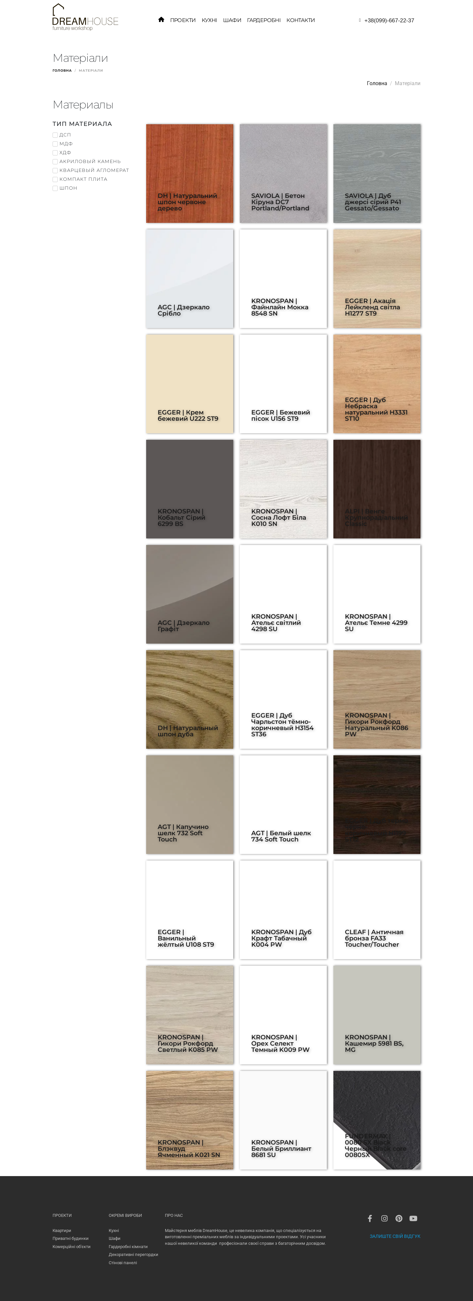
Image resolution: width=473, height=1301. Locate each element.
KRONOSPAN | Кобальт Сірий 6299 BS (181, 517)
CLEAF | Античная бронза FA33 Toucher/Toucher (374, 938)
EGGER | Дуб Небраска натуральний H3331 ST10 (376, 409)
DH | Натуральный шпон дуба (188, 731)
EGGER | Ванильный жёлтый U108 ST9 (186, 938)
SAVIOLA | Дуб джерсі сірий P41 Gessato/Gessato (373, 202)
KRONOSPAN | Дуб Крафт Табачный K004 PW (281, 938)
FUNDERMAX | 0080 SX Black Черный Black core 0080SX (376, 1145)
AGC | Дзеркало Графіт (184, 626)
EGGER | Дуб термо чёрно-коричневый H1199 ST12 (376, 829)
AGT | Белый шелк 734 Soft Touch (281, 836)
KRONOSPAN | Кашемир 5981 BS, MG (374, 1043)
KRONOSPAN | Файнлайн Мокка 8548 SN (279, 307)
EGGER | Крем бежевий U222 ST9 (188, 415)
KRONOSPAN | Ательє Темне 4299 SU (376, 622)
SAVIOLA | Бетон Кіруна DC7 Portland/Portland (280, 202)
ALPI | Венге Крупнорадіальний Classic (376, 517)
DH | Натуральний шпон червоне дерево (187, 202)
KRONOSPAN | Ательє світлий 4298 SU (276, 622)
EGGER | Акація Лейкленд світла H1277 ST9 (372, 307)
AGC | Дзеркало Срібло (184, 310)
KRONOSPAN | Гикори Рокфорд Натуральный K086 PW (376, 724)
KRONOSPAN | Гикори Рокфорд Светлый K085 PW (188, 1043)
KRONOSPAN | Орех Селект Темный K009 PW (280, 1043)
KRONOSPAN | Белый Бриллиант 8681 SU (281, 1148)
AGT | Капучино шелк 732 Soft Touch (183, 833)
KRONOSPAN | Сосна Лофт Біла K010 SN (278, 517)
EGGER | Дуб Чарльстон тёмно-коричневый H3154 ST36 (282, 724)
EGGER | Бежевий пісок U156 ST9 (280, 415)
